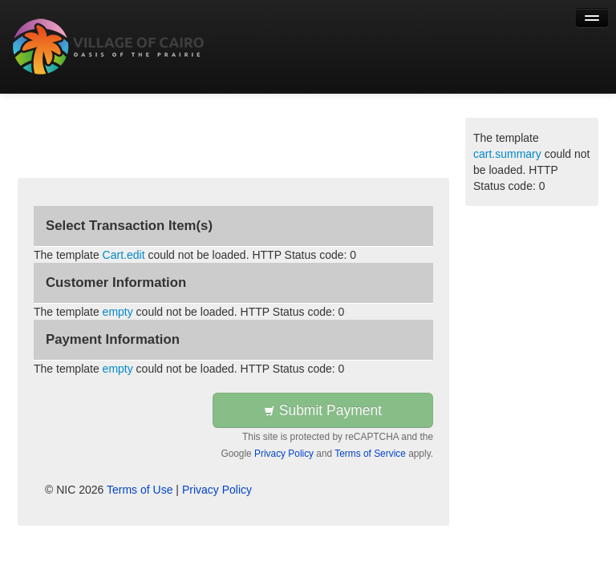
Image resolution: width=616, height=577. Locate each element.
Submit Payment (323, 410)
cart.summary (507, 153)
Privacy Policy (284, 453)
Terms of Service (370, 453)
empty (118, 311)
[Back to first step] (109, 46)
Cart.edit (124, 254)
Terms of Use (139, 489)
